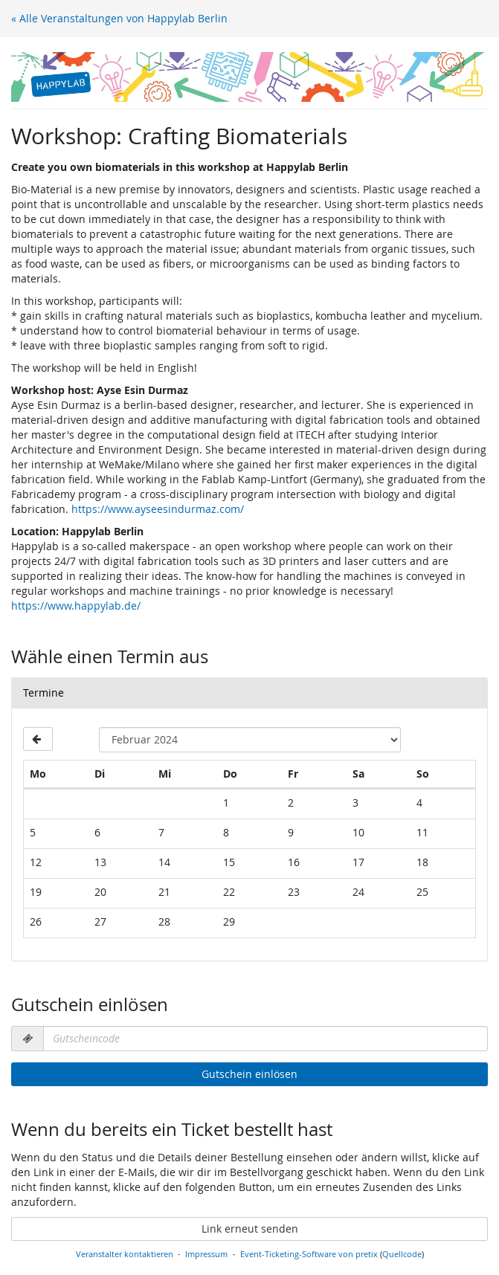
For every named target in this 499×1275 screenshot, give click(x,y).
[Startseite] (249, 77)
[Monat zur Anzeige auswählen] (250, 739)
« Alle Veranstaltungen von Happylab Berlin (119, 18)
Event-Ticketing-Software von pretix (309, 1253)
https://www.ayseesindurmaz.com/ (157, 509)
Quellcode (402, 1253)
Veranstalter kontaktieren (124, 1253)
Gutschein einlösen (249, 1074)
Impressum (206, 1253)
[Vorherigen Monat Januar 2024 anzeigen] (38, 739)
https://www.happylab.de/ (76, 605)
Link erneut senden (250, 1228)
